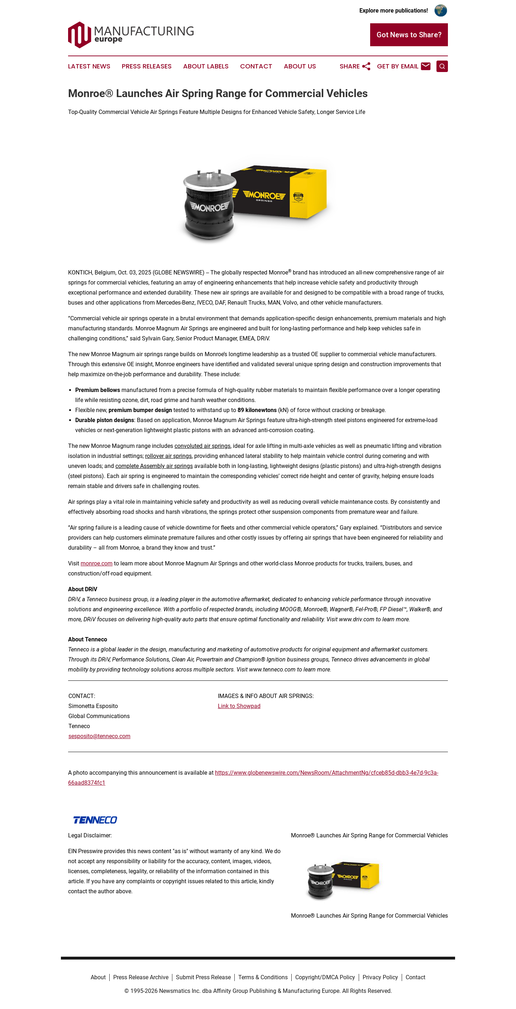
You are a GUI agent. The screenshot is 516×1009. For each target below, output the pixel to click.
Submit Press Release (203, 977)
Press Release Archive (140, 977)
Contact (256, 66)
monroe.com (97, 563)
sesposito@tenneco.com (99, 736)
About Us (300, 66)
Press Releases (147, 66)
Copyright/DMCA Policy (325, 977)
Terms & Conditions (263, 977)
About (98, 977)
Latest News (89, 66)
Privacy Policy (380, 977)
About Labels (206, 66)
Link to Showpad (239, 706)
